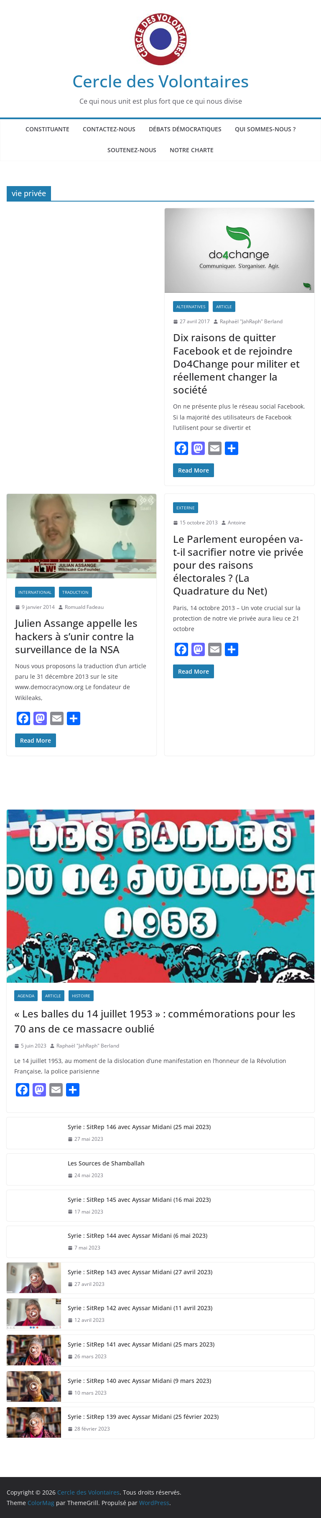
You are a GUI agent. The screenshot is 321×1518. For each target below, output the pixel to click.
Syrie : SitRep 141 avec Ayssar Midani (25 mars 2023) (141, 1344)
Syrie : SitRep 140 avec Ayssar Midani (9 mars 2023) (139, 1381)
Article (224, 306)
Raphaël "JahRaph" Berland (251, 321)
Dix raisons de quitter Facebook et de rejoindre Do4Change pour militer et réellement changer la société (236, 363)
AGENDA (26, 996)
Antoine (237, 522)
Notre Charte (192, 150)
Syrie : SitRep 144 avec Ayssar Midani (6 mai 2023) (137, 1235)
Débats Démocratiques (185, 129)
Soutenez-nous (131, 150)
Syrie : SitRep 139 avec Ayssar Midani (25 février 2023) (143, 1417)
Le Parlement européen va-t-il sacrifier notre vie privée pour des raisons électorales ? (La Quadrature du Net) (238, 565)
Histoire (81, 996)
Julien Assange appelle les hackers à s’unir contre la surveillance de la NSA (76, 636)
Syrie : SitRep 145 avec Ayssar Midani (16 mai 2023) (139, 1200)
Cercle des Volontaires (160, 80)
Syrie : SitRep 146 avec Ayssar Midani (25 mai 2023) (139, 1127)
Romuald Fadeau (84, 607)
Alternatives (190, 306)
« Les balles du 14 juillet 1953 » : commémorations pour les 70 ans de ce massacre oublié (155, 1021)
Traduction (75, 592)
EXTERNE (185, 508)
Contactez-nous (109, 129)
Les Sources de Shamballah (106, 1163)
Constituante (47, 129)
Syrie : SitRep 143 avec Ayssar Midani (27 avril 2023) (140, 1272)
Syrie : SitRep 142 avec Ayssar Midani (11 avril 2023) (140, 1308)
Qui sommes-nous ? (265, 129)
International (34, 592)
